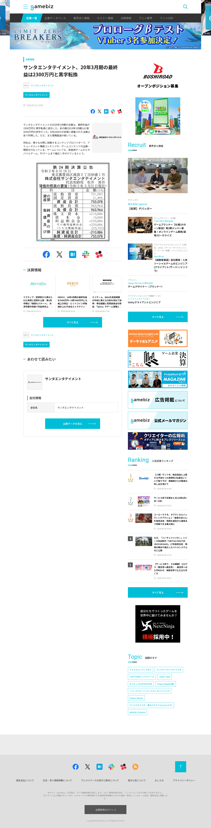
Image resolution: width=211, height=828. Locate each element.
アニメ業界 (145, 18)
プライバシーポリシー (184, 780)
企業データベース (55, 18)
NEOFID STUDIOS (138, 712)
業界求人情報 (81, 18)
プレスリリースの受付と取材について (100, 780)
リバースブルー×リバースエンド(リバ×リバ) (150, 690)
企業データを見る (72, 423)
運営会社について (25, 780)
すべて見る (72, 322)
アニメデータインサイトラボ (168, 669)
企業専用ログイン (105, 809)
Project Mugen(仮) (165, 683)
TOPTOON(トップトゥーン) (142, 676)
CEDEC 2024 (164, 676)
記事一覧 (31, 18)
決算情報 (126, 18)
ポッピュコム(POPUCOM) (141, 683)
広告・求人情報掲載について (57, 780)
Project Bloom (136, 698)
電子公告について (137, 780)
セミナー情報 (105, 18)
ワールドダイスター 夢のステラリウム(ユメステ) (151, 705)
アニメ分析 (166, 18)
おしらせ (159, 780)
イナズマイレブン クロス (140, 669)
